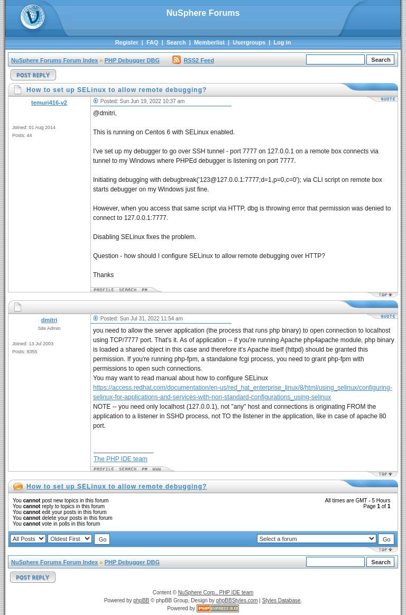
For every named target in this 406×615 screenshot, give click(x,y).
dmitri (49, 320)
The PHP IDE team (120, 459)
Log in (282, 42)
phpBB (141, 600)
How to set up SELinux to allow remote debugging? (116, 486)
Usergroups (249, 42)
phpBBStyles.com (237, 600)
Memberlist (209, 42)
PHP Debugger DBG (132, 60)
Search (176, 42)
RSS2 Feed (193, 60)
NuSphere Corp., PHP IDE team (216, 592)
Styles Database (281, 600)
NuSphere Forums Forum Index (54, 60)
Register (127, 42)
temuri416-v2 (49, 102)
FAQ (152, 42)
